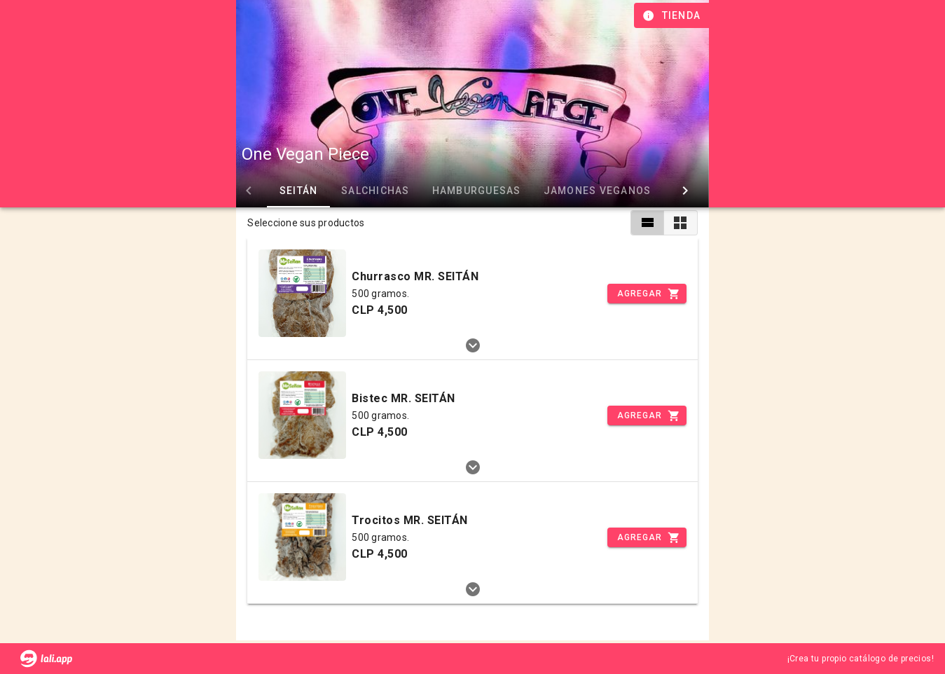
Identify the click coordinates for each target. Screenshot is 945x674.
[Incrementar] (646, 293)
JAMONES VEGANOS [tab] (597, 190)
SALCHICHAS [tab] (375, 190)
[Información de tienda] (673, 15)
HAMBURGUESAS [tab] (476, 190)
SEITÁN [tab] (299, 190)
